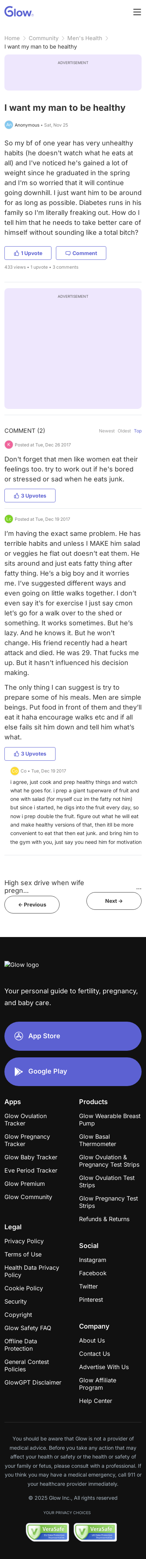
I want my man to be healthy (40, 46)
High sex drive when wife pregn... (44, 886)
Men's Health (84, 38)
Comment (81, 253)
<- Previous (32, 904)
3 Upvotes (30, 495)
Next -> (114, 901)
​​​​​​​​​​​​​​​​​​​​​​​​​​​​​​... (139, 887)
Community (43, 38)
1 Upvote (28, 253)
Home (12, 38)
